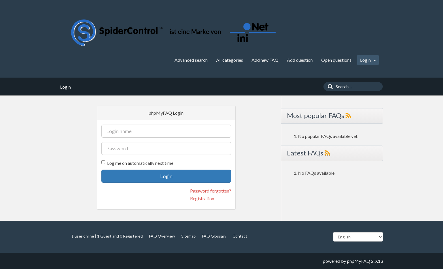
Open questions (336, 60)
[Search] (328, 86)
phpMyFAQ (358, 261)
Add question (300, 60)
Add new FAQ (265, 60)
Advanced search (191, 60)
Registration (202, 198)
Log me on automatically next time (137, 163)
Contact (240, 236)
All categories (229, 60)
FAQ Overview (162, 236)
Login (368, 60)
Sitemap (188, 236)
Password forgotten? (210, 190)
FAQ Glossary (214, 236)
